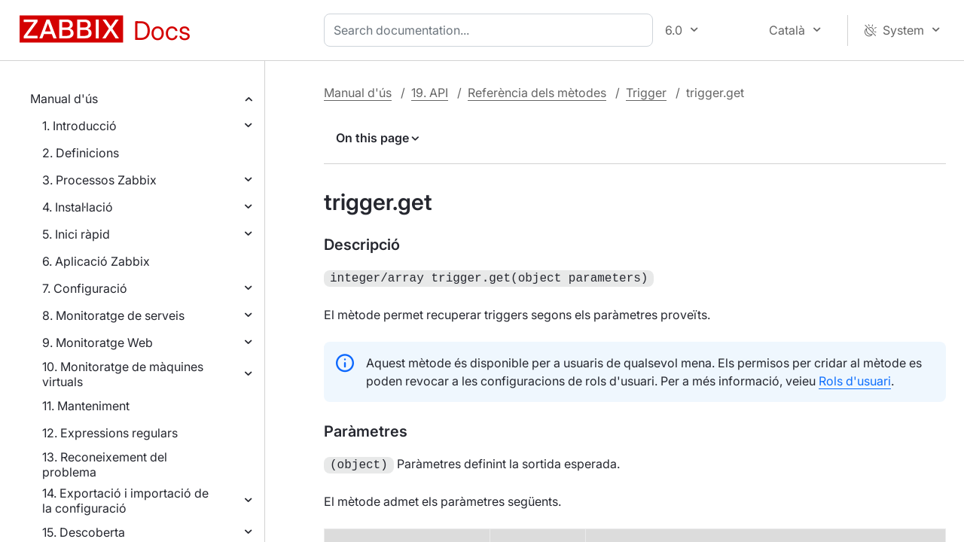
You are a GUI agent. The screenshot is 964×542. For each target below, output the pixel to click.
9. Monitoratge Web (97, 342)
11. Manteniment (86, 405)
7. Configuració (84, 288)
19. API (429, 92)
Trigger (646, 92)
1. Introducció (79, 125)
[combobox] (491, 30)
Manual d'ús (64, 98)
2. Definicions (80, 152)
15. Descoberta (83, 532)
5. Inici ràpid (76, 234)
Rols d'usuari (855, 379)
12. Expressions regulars (110, 432)
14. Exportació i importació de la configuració (125, 501)
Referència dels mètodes (537, 92)
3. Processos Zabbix (99, 179)
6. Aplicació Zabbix (96, 261)
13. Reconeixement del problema (104, 464)
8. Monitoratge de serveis (113, 315)
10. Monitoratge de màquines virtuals (122, 374)
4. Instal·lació (77, 207)
